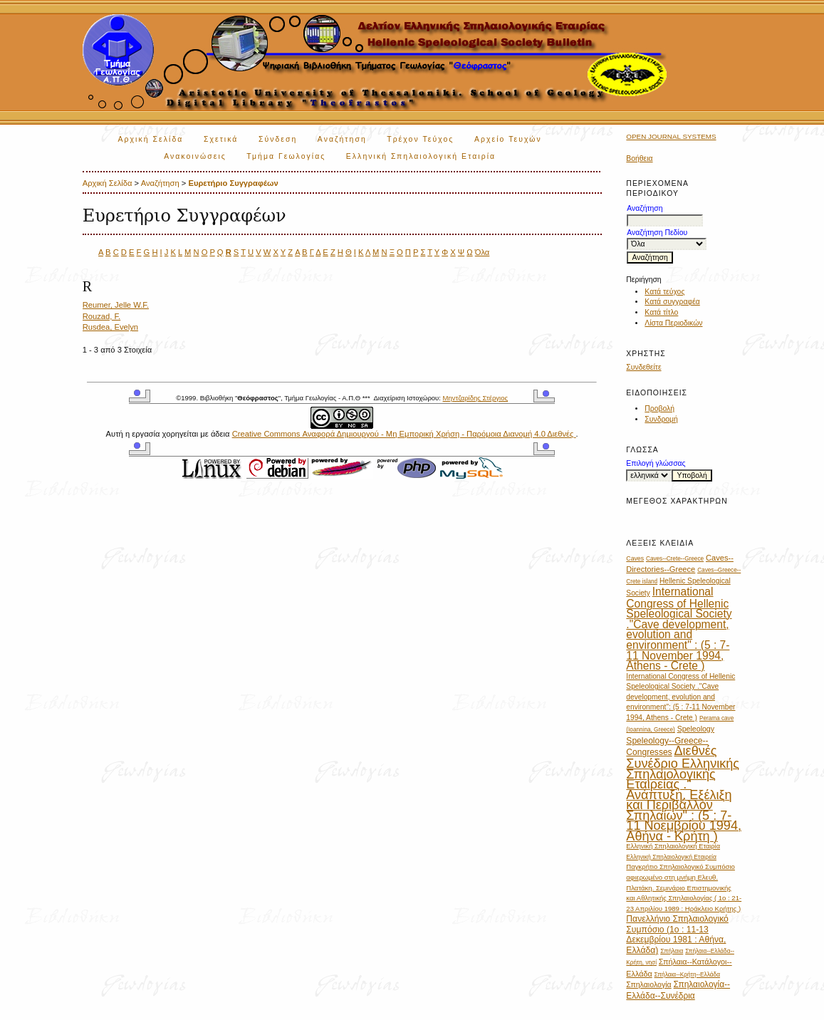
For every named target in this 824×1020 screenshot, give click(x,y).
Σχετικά (221, 139)
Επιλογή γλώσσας (655, 463)
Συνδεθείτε (643, 367)
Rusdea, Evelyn (110, 327)
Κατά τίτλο (661, 312)
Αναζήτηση (342, 139)
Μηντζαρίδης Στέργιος (475, 398)
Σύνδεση (278, 139)
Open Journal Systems (671, 136)
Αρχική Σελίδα (151, 139)
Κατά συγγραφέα (672, 302)
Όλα (482, 252)
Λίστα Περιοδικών (673, 323)
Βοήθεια (639, 158)
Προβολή (659, 408)
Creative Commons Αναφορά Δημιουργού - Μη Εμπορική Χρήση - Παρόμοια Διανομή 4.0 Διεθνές (404, 434)
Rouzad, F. (101, 316)
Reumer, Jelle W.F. (116, 305)
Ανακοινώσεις (195, 156)
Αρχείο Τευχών (508, 139)
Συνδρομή (661, 419)
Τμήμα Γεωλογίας (285, 156)
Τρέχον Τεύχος (420, 139)
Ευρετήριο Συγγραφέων (233, 183)
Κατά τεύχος (664, 292)
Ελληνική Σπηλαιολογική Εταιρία (421, 156)
